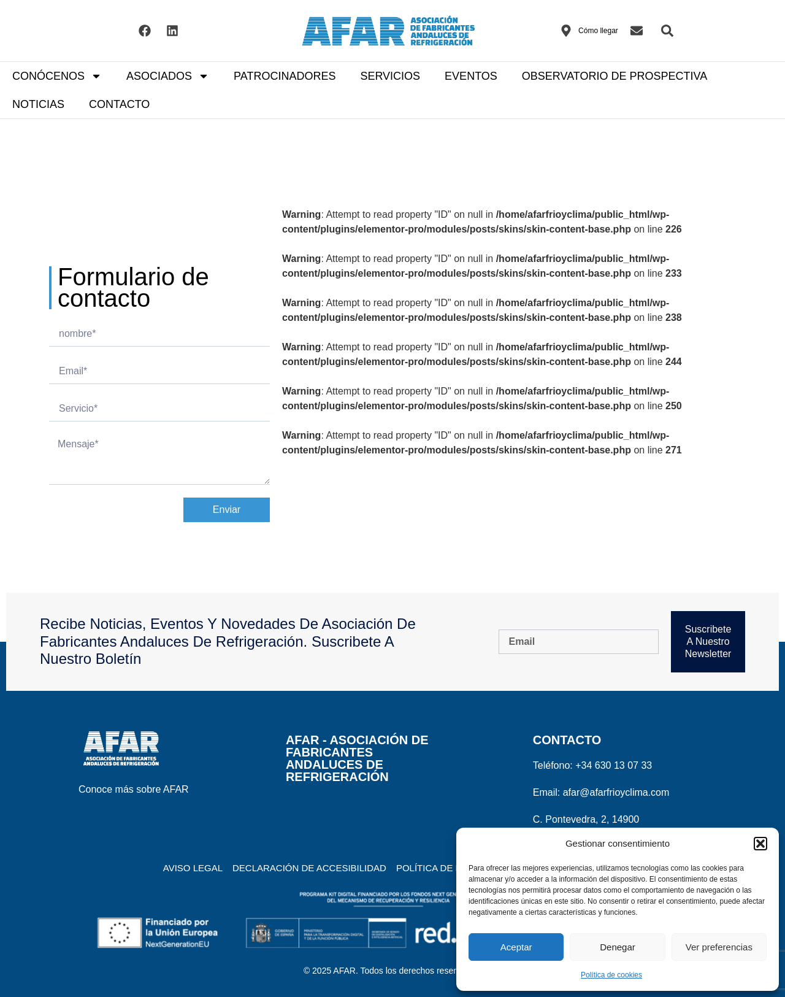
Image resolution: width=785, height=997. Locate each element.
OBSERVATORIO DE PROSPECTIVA (614, 76)
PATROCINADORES (284, 76)
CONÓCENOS (57, 76)
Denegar (617, 947)
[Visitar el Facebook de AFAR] (144, 30)
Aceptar (516, 947)
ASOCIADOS (167, 76)
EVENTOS (471, 76)
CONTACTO (119, 104)
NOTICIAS (38, 104)
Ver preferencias (719, 947)
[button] (760, 843)
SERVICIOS (390, 76)
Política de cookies (611, 975)
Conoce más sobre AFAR (133, 789)
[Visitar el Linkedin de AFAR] (172, 30)
